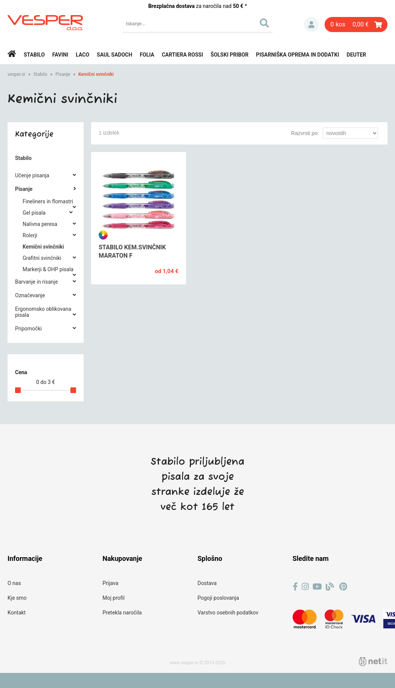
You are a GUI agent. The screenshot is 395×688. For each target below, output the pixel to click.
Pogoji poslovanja (218, 598)
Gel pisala (34, 213)
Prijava (311, 24)
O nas (14, 583)
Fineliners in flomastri (48, 201)
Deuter (356, 55)
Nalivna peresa (40, 224)
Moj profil (113, 598)
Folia (147, 55)
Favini (60, 55)
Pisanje (62, 74)
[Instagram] (305, 586)
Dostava (207, 583)
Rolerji (30, 235)
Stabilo (34, 55)
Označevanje (30, 295)
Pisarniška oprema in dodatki (297, 55)
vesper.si (16, 74)
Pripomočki (28, 329)
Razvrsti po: (305, 133)
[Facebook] (295, 586)
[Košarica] (356, 24)
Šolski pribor (229, 55)
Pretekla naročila (122, 613)
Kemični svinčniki (96, 74)
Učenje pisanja (32, 175)
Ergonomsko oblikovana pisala (43, 312)
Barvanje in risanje (36, 282)
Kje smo (17, 598)
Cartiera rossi (182, 55)
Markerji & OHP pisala (48, 269)
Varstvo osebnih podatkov (228, 613)
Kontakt (17, 613)
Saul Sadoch (114, 55)
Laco (82, 55)
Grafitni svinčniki (42, 258)
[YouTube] (317, 586)
